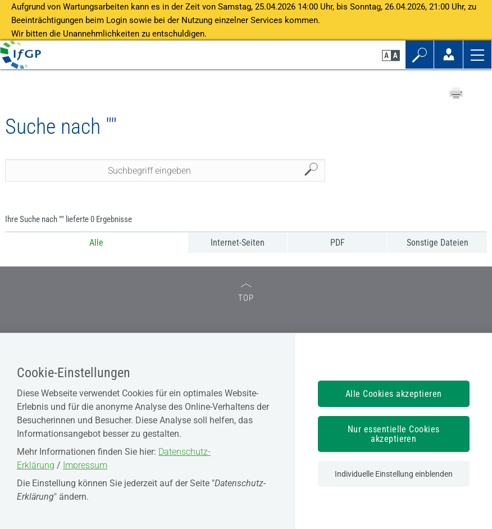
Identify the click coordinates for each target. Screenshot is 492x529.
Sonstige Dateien (437, 242)
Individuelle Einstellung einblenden (394, 473)
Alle (96, 242)
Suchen (314, 170)
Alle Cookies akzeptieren (393, 393)
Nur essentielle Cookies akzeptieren (394, 434)
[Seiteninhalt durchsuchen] (165, 170)
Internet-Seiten (238, 242)
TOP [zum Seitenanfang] (246, 293)
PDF (337, 242)
